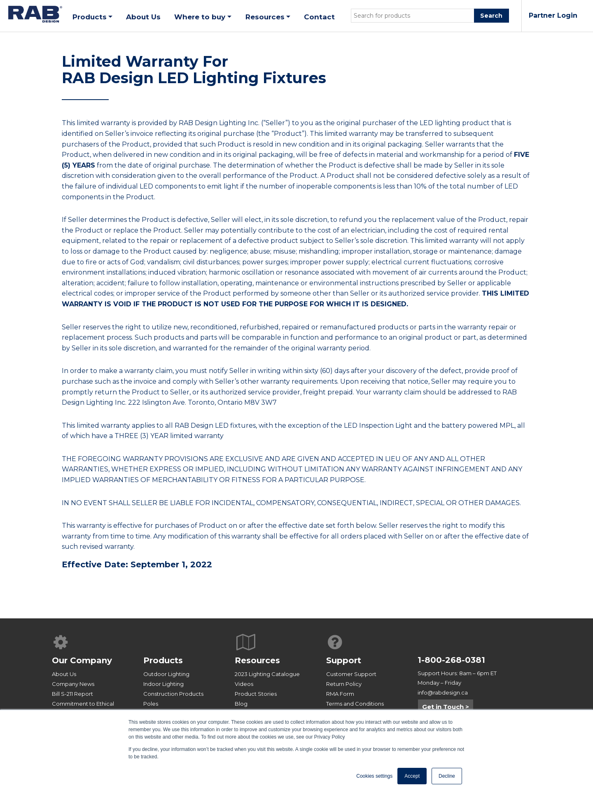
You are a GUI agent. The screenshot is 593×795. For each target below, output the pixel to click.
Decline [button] (447, 776)
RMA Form (340, 693)
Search (491, 15)
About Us (64, 674)
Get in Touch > (445, 707)
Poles (150, 703)
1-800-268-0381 (451, 660)
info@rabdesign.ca (443, 692)
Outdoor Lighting (166, 674)
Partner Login (553, 15)
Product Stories (256, 693)
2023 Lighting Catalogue (267, 674)
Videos (244, 684)
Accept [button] (412, 776)
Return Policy (344, 684)
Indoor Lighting (163, 684)
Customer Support (351, 674)
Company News (73, 684)
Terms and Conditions (355, 703)
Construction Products (173, 693)
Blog (241, 703)
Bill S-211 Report (72, 693)
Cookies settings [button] (374, 776)
